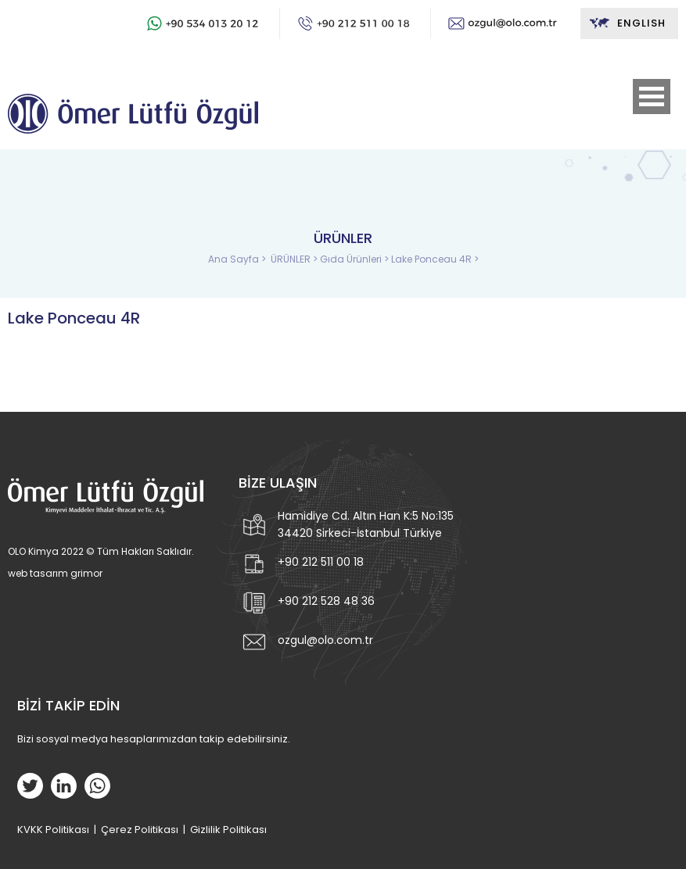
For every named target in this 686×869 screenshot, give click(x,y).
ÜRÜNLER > (295, 259)
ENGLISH (627, 23)
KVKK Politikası (53, 829)
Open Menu (651, 96)
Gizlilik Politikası (228, 829)
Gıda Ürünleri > (355, 259)
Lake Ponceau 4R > (435, 259)
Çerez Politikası (139, 829)
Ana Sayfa (234, 259)
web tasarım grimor (55, 573)
